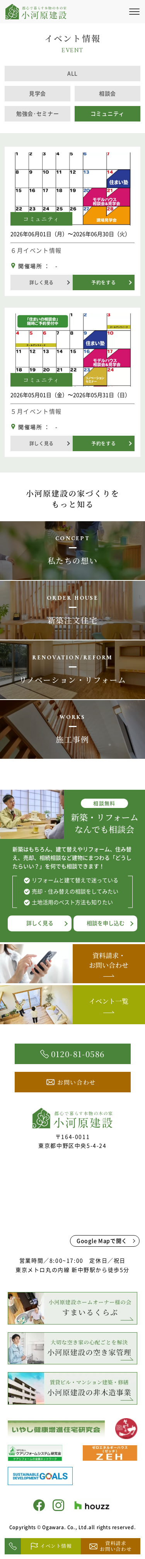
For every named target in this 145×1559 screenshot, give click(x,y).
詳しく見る (41, 282)
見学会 (37, 93)
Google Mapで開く (102, 1240)
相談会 (107, 93)
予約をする (103, 282)
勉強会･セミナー (37, 113)
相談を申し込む (106, 923)
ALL (72, 73)
